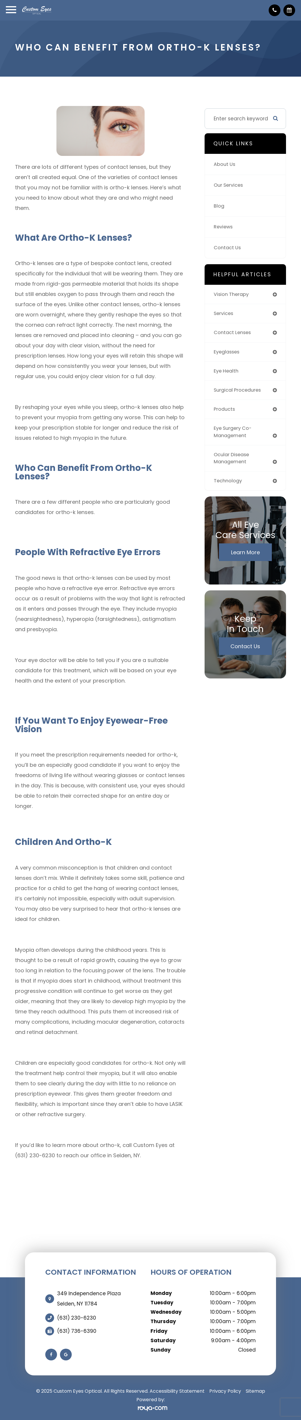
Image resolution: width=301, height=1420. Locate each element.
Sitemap (255, 1391)
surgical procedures (239, 392)
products (225, 411)
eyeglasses (228, 353)
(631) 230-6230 (76, 1318)
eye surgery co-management (234, 435)
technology (229, 485)
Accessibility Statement (177, 1391)
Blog (219, 206)
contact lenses (233, 333)
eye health (227, 372)
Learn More (245, 557)
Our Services (229, 185)
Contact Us (228, 247)
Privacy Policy (225, 1391)
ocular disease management (233, 462)
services (224, 314)
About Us (225, 164)
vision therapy (232, 294)
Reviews (224, 226)
